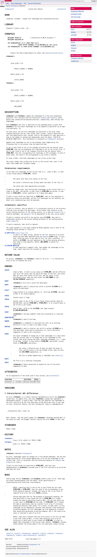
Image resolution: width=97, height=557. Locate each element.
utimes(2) (53, 117)
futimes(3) (59, 533)
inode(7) (19, 535)
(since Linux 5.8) (16, 233)
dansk (73, 42)
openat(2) (27, 214)
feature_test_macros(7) (53, 53)
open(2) (45, 236)
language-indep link (77, 11)
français (73, 48)
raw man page (75, 17)
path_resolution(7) (30, 535)
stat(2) (43, 533)
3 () (75, 61)
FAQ (25, 3)
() (9, 438)
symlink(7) (42, 535)
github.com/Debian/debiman (23, 554)
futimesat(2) (27, 453)
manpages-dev (14, 5)
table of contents (77, 22)
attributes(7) (54, 375)
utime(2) (43, 117)
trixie (72, 29)
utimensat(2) (9, 9)
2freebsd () (77, 58)
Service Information (34, 3)
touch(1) (17, 533)
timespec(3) (52, 139)
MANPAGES (8, 0)
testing (8, 5)
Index (7, 3)
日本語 (73, 51)
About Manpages (16, 3)
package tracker (76, 14)
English (73, 45)
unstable (74, 35)
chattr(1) (58, 355)
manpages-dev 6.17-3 (34, 544)
